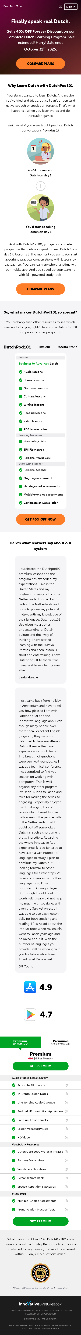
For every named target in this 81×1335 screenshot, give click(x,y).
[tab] (20, 1042)
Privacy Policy (32, 1319)
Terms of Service (43, 1328)
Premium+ (61, 1042)
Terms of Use (49, 1319)
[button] (60, 6)
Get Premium (40, 1066)
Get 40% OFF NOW (40, 519)
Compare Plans (40, 64)
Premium (20, 1042)
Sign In (70, 6)
